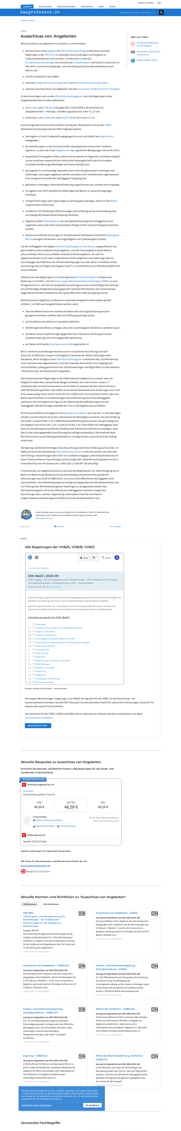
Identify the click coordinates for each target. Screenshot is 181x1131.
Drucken (59, 526)
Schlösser (28, 791)
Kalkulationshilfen (66, 6)
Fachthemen (87, 6)
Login (159, 3)
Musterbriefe (45, 6)
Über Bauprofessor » (45, 518)
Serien (112, 6)
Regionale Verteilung (44, 826)
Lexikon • (24, 20)
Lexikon (27, 6)
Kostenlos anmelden (146, 3)
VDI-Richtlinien (51, 904)
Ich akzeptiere (92, 1105)
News (101, 6)
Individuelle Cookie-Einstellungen (37, 1105)
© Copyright (115, 526)
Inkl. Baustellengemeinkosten (105, 817)
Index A (32, 20)
